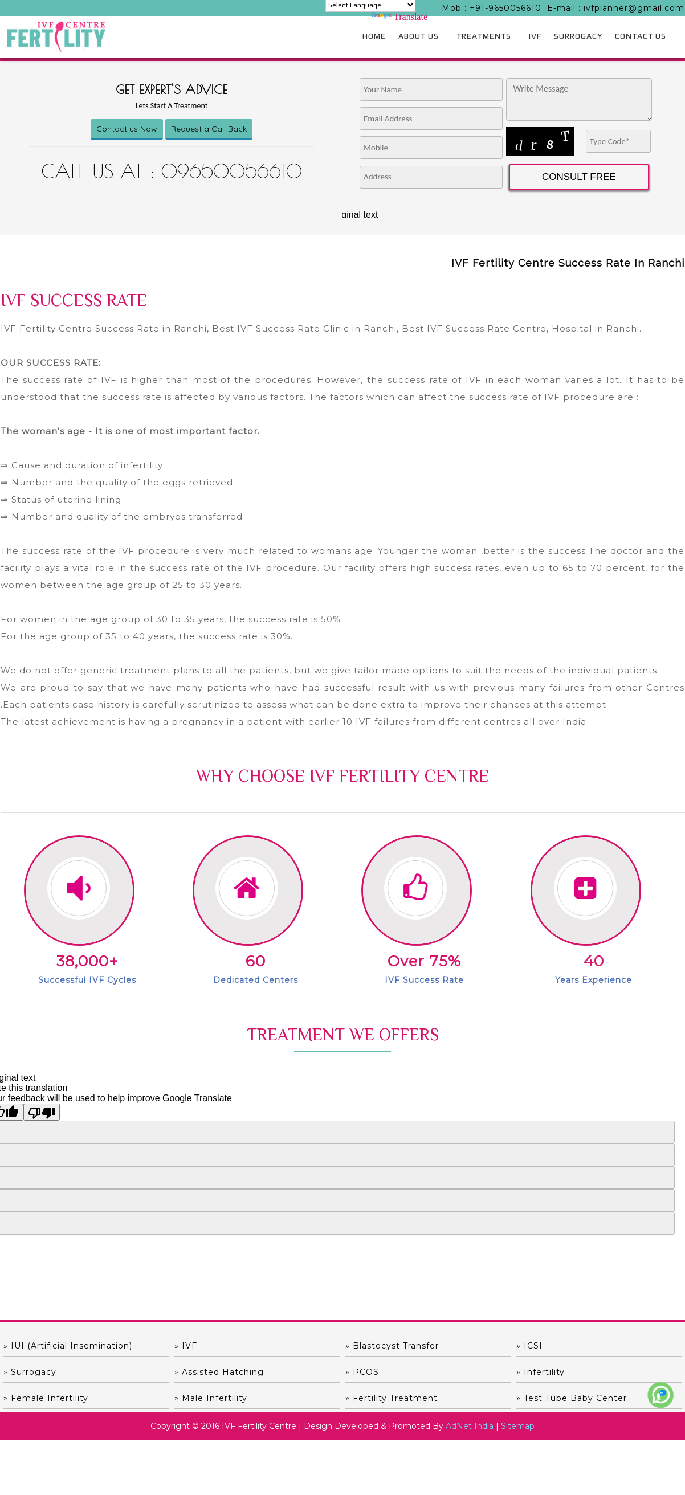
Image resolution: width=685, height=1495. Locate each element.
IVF (535, 35)
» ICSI (529, 1346)
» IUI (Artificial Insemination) (67, 1346)
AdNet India (470, 1426)
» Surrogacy (29, 1372)
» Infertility (540, 1372)
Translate (399, 17)
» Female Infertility (45, 1398)
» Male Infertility (210, 1398)
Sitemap (518, 1426)
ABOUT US (418, 35)
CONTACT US (640, 35)
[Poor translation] (41, 1112)
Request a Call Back (209, 129)
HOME (374, 35)
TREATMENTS (483, 35)
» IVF (185, 1346)
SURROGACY (578, 35)
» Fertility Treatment (391, 1398)
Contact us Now (126, 129)
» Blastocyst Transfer (392, 1346)
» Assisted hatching (219, 1372)
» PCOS (362, 1372)
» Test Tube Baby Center (571, 1398)
